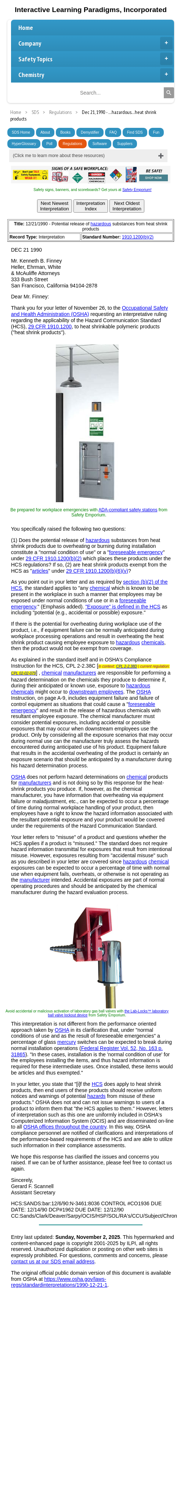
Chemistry (95, 74)
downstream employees (96, 692)
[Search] (169, 92)
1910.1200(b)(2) (137, 237)
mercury (66, 1042)
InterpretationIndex (90, 206)
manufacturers (79, 673)
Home (25, 27)
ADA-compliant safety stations (127, 509)
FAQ (113, 132)
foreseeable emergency (136, 552)
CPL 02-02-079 (23, 673)
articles (40, 571)
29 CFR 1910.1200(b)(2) (54, 558)
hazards (96, 1096)
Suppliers (125, 144)
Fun (156, 132)
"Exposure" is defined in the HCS (122, 607)
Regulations (72, 144)
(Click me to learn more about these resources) (59, 155)
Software (100, 144)
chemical (100, 588)
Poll (49, 144)
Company (95, 43)
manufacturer (34, 880)
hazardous (101, 223)
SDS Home (21, 132)
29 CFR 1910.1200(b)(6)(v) (97, 571)
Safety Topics (95, 59)
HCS (97, 1084)
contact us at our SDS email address (52, 1261)
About (45, 132)
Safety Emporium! (136, 190)
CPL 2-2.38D (126, 666)
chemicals (152, 642)
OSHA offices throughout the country (64, 1127)
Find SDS (135, 132)
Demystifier (90, 132)
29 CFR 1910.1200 (50, 326)
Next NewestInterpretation (54, 206)
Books (65, 132)
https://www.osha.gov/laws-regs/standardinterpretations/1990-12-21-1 (59, 1282)
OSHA (143, 692)
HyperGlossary (24, 144)
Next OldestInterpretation (126, 206)
